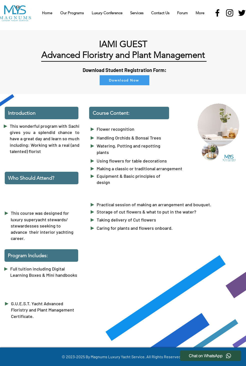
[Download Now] (124, 80)
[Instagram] (230, 13)
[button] (72, 13)
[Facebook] (217, 13)
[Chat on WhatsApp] (210, 355)
